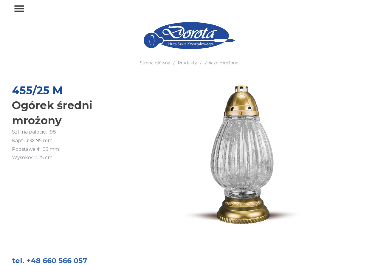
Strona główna (155, 63)
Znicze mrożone (221, 63)
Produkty (187, 63)
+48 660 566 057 (339, 9)
